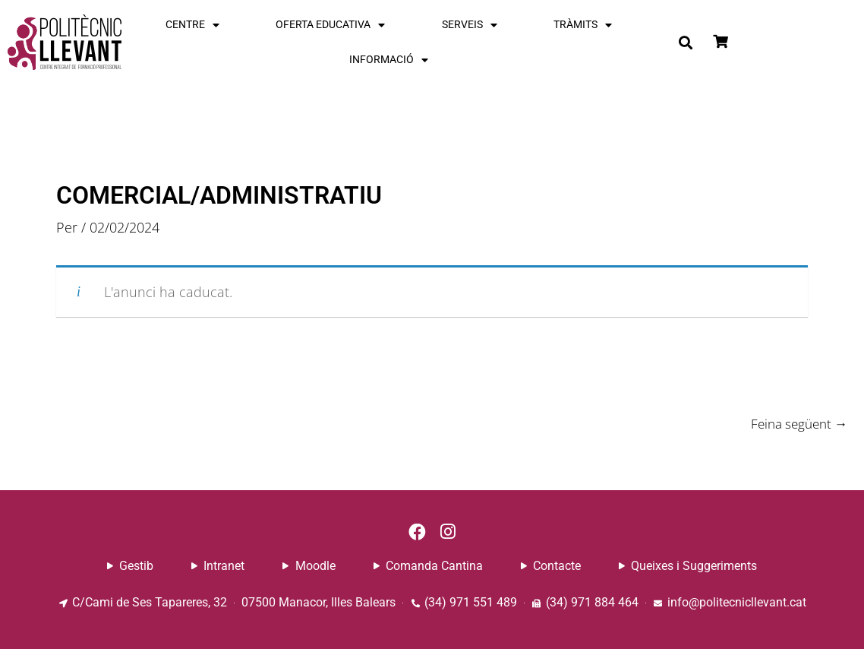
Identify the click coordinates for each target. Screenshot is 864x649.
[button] (685, 42)
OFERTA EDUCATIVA (330, 25)
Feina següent (795, 423)
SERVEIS (469, 25)
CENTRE (192, 25)
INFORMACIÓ (388, 60)
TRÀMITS (582, 25)
